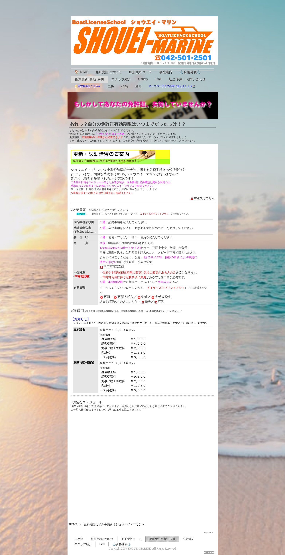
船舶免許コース (140, 72)
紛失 (146, 301)
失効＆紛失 (161, 297)
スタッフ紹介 (121, 79)
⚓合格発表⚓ (190, 72)
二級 (111, 87)
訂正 (159, 301)
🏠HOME (81, 72)
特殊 (124, 87)
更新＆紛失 (123, 297)
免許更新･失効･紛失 (89, 79)
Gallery (143, 79)
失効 (142, 297)
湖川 (138, 87)
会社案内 (165, 72)
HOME (73, 524)
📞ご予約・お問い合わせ (187, 79)
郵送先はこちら (202, 198)
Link (158, 79)
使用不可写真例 (112, 266)
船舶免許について (109, 72)
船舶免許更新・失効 (162, 538)
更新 (105, 297)
